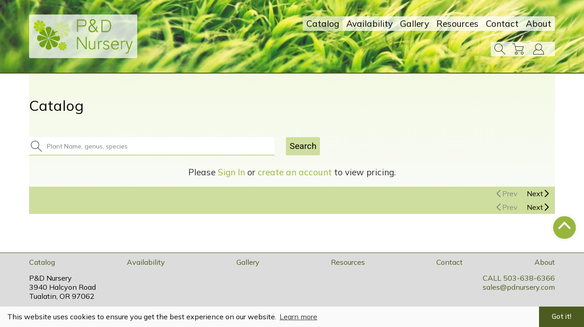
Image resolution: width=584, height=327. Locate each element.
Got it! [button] (561, 316)
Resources (457, 23)
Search (303, 146)
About (538, 23)
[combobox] (157, 146)
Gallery (414, 23)
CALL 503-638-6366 (519, 277)
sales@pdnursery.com (519, 287)
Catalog (322, 23)
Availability (369, 23)
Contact (502, 23)
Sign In (231, 172)
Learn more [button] (298, 316)
